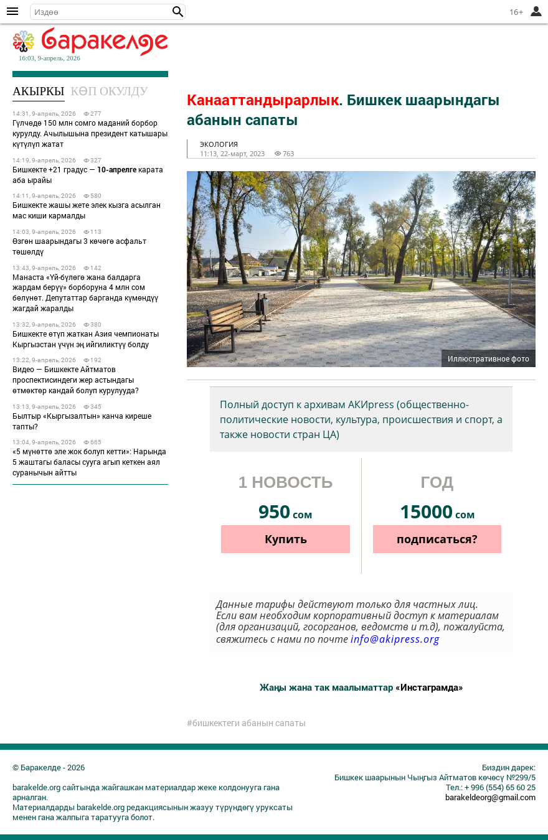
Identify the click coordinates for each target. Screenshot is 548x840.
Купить (286, 538)
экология (219, 144)
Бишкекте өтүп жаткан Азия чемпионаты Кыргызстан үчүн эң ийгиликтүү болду (85, 339)
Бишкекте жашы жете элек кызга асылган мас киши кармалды (86, 210)
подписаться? (437, 538)
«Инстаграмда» (429, 687)
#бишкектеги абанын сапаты (246, 723)
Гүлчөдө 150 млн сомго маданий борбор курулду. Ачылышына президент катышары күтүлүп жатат (90, 133)
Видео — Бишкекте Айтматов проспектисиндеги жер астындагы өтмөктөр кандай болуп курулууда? (75, 379)
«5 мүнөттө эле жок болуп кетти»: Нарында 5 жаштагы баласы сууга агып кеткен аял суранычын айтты (89, 461)
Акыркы (38, 91)
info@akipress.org (395, 639)
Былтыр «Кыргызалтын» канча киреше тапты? (81, 421)
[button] (178, 11)
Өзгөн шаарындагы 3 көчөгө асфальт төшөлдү (79, 246)
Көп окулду (109, 91)
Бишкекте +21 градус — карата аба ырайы (87, 174)
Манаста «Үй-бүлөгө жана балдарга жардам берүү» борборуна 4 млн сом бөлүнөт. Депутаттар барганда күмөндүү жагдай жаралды (85, 292)
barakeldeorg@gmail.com (490, 797)
